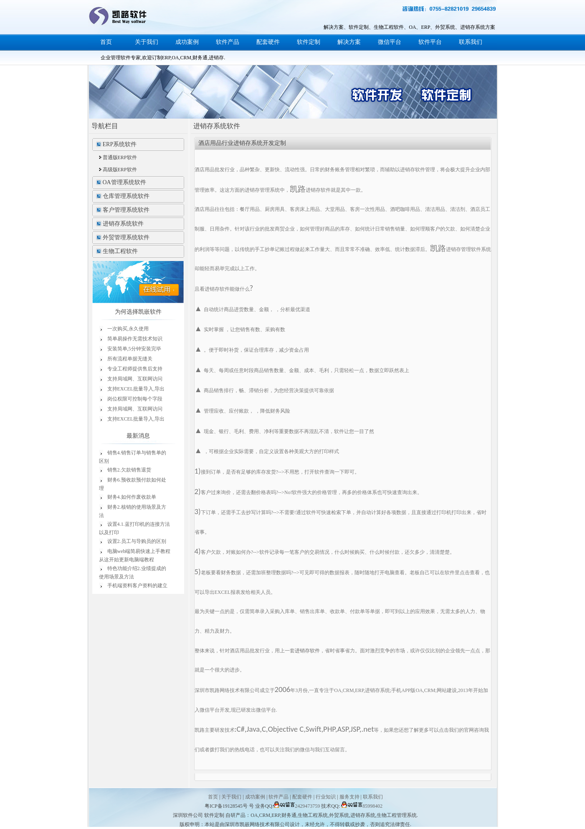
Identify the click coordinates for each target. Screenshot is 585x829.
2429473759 (297, 806)
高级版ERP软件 (120, 169)
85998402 (361, 806)
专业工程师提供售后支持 (134, 369)
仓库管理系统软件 (126, 196)
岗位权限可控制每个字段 (134, 399)
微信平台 (389, 42)
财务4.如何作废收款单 (131, 497)
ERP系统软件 (120, 144)
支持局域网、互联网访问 (134, 379)
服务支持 (349, 797)
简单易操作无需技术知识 (134, 339)
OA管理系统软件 (124, 182)
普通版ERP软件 (120, 157)
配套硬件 (268, 42)
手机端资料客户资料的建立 (137, 585)
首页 (106, 42)
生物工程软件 (120, 251)
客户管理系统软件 (126, 210)
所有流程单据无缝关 (129, 359)
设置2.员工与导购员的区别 (136, 541)
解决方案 (349, 42)
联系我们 (470, 42)
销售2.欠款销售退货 (129, 470)
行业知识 (326, 797)
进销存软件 (307, 651)
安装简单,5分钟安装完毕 (134, 349)
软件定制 (308, 42)
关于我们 (146, 42)
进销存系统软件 (123, 224)
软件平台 (430, 42)
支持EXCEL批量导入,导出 (136, 389)
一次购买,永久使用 (128, 329)
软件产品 (227, 42)
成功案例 (187, 42)
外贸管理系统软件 (126, 237)
